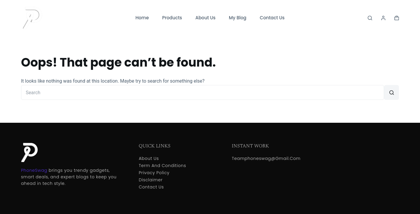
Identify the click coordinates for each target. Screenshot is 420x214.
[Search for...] (202, 92)
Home (142, 18)
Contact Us (272, 18)
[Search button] (391, 92)
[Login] (383, 18)
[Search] (370, 18)
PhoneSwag (34, 170)
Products (172, 18)
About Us (205, 18)
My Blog (238, 18)
